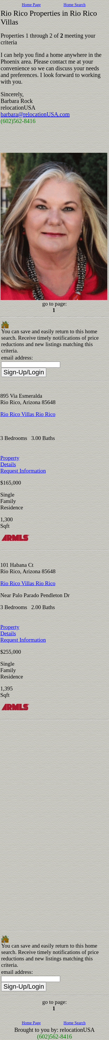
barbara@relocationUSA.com (35, 114)
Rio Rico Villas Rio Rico (28, 414)
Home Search (75, 5)
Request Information (23, 471)
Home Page (31, 5)
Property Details (9, 461)
